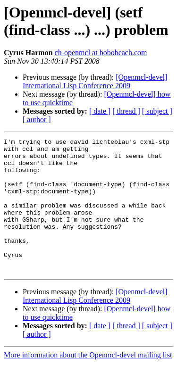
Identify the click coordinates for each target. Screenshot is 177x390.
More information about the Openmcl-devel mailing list (88, 382)
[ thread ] (126, 111)
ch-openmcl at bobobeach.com (101, 53)
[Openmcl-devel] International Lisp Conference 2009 (95, 81)
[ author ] (37, 120)
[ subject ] (157, 111)
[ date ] (99, 111)
